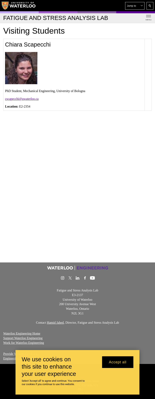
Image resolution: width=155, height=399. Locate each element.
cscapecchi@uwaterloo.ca (22, 99)
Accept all (117, 362)
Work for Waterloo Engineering (23, 342)
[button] (134, 5)
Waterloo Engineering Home (21, 333)
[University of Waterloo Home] (19, 6)
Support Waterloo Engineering (23, 338)
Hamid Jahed (55, 322)
